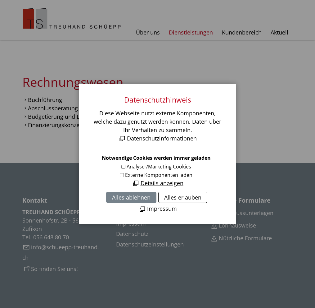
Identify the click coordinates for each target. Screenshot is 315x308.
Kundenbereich (242, 32)
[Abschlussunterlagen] (241, 213)
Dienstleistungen (191, 32)
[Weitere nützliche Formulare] (241, 238)
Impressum (131, 223)
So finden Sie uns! (54, 269)
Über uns (148, 32)
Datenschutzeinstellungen (150, 244)
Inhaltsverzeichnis (139, 213)
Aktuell (279, 32)
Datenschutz (132, 233)
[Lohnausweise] (233, 226)
